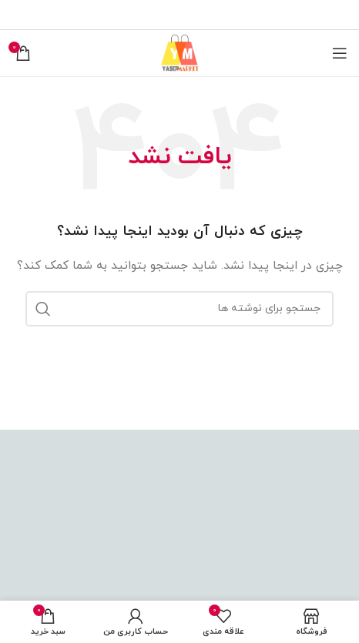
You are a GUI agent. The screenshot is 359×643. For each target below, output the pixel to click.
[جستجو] (179, 309)
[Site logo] (179, 52)
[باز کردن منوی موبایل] (339, 53)
